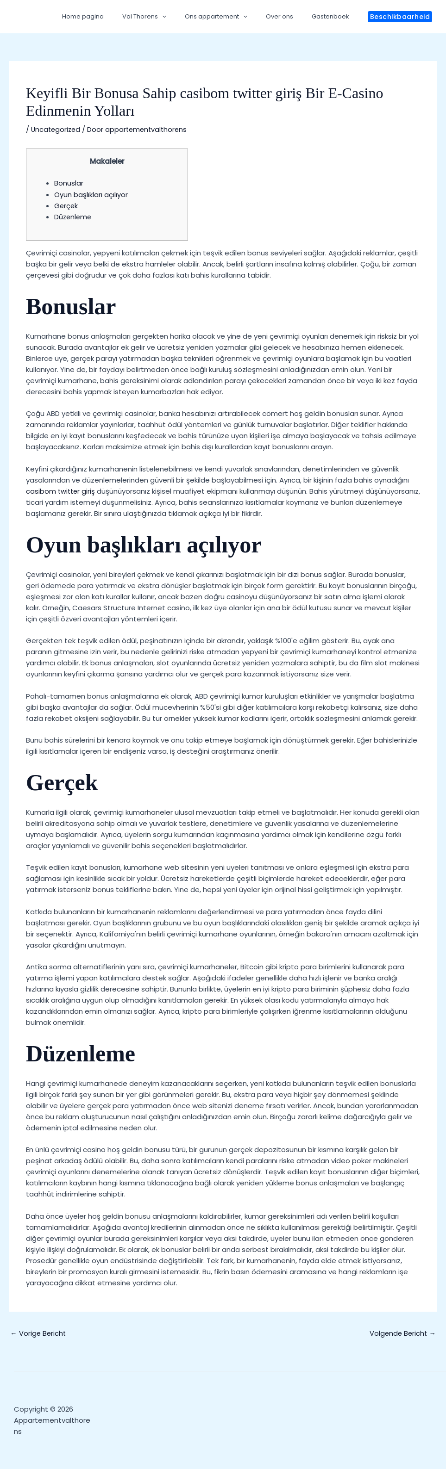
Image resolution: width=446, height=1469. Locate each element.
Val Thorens (167, 17)
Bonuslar (68, 183)
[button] (400, 16)
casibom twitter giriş (61, 490)
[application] (185, 17)
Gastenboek (333, 16)
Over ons (289, 16)
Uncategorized (56, 129)
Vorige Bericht (38, 1333)
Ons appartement (232, 17)
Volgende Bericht (402, 1333)
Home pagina (112, 16)
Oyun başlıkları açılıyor (91, 194)
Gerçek (66, 205)
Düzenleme (73, 216)
